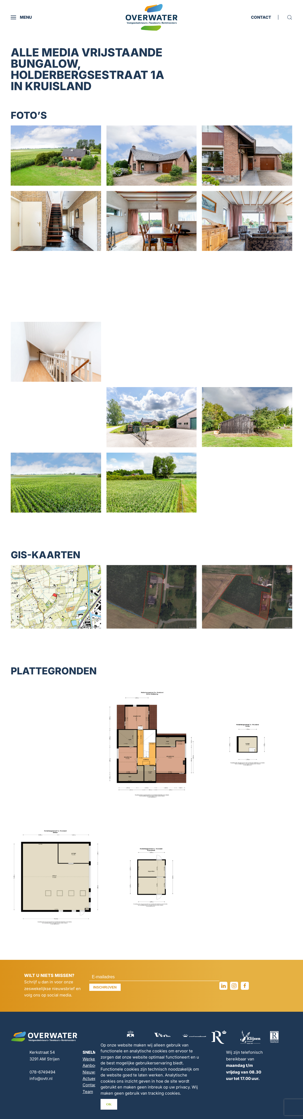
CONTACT (261, 17)
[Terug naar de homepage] (151, 17)
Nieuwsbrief (94, 1072)
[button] (21, 17)
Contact (90, 1084)
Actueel (90, 1078)
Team (88, 1091)
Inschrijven (105, 987)
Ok (109, 1104)
